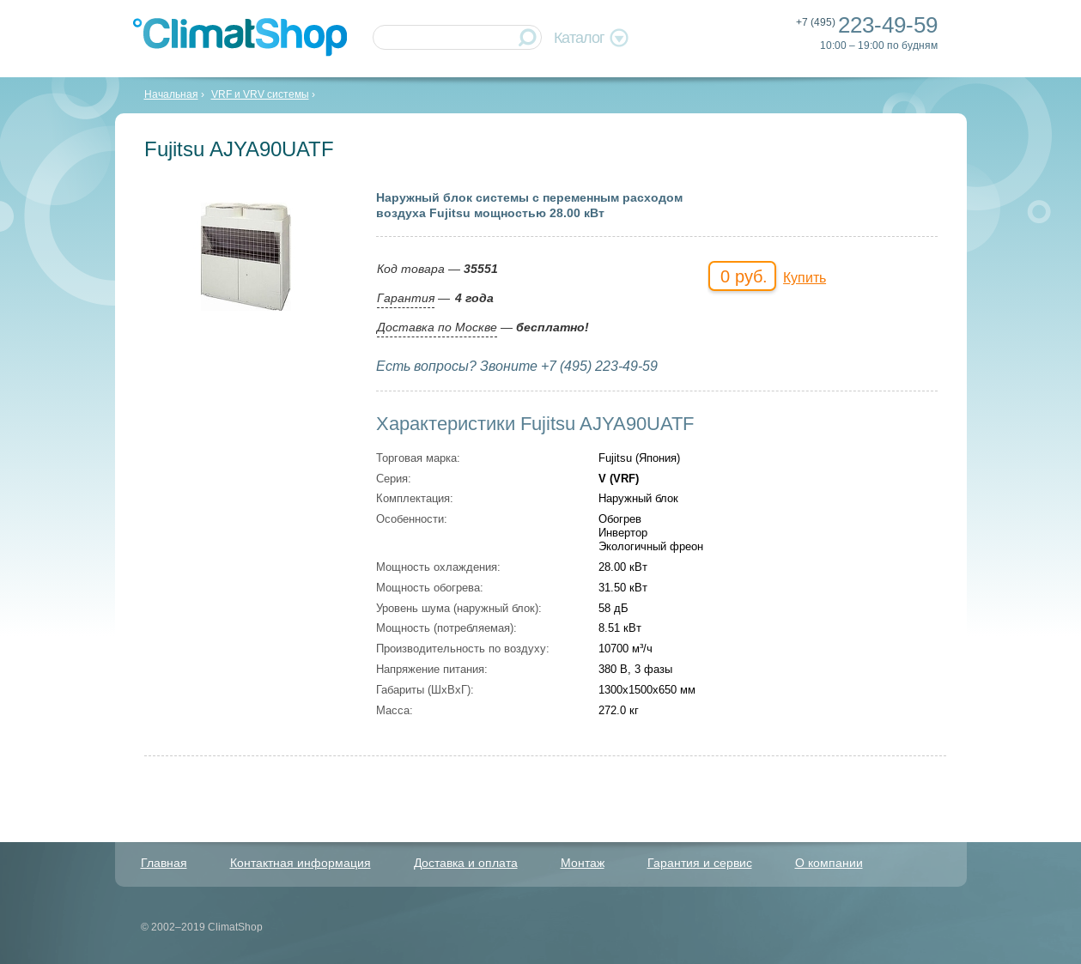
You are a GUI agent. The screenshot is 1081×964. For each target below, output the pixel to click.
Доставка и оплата (466, 863)
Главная (164, 863)
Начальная (171, 94)
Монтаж (582, 863)
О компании (829, 863)
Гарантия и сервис (699, 863)
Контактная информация (300, 863)
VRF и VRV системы (260, 94)
